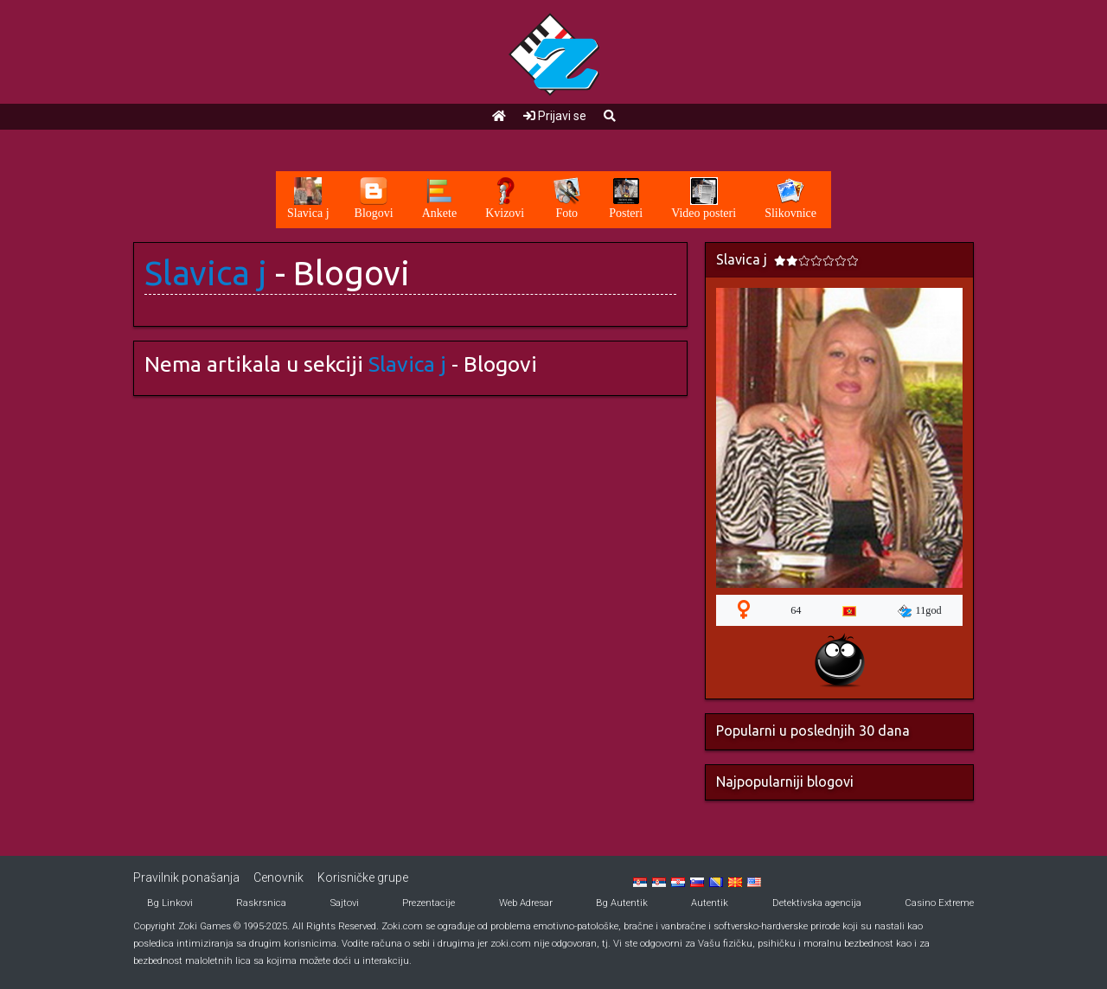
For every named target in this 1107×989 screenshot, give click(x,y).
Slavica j (205, 272)
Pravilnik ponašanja (186, 877)
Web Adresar (526, 903)
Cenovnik (278, 877)
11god (920, 611)
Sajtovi (344, 903)
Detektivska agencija (816, 903)
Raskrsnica (261, 903)
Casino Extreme (939, 903)
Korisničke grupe (362, 877)
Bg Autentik (622, 903)
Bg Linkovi (170, 903)
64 (795, 610)
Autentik (709, 903)
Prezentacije (428, 903)
